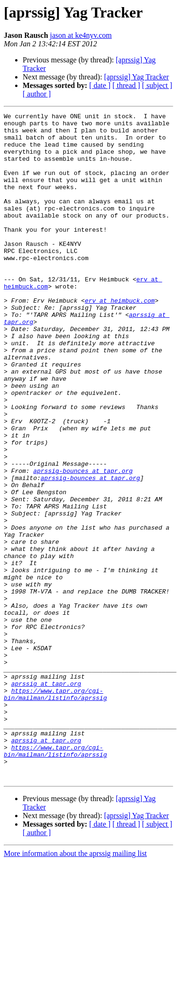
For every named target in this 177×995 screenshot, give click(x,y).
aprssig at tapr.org (46, 798)
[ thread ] (126, 85)
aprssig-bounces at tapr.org (83, 543)
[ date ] (99, 85)
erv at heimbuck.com (120, 338)
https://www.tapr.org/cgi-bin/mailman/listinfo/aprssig (55, 811)
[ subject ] (157, 85)
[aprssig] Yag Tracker (136, 77)
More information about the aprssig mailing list (75, 987)
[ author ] (37, 94)
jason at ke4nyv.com (81, 35)
